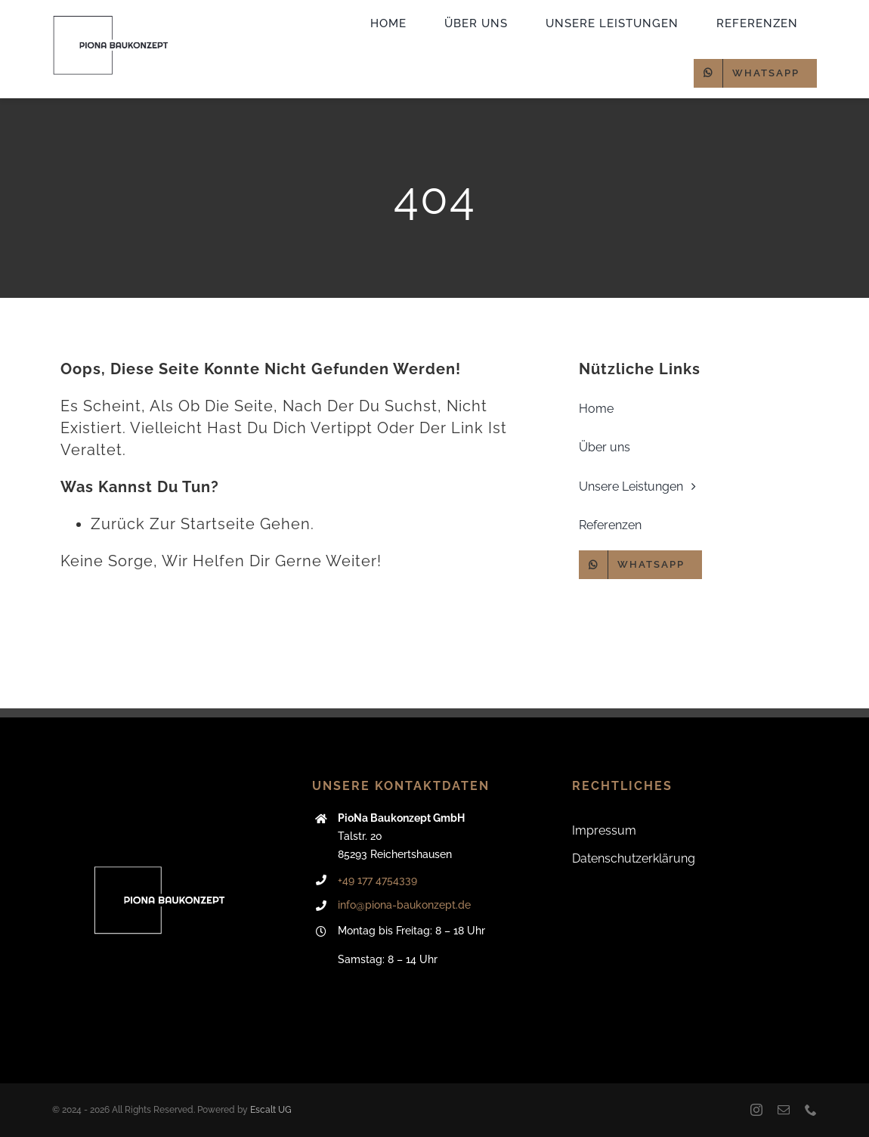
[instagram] (756, 1110)
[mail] (784, 1110)
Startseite (218, 524)
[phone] (811, 1110)
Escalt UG (271, 1109)
